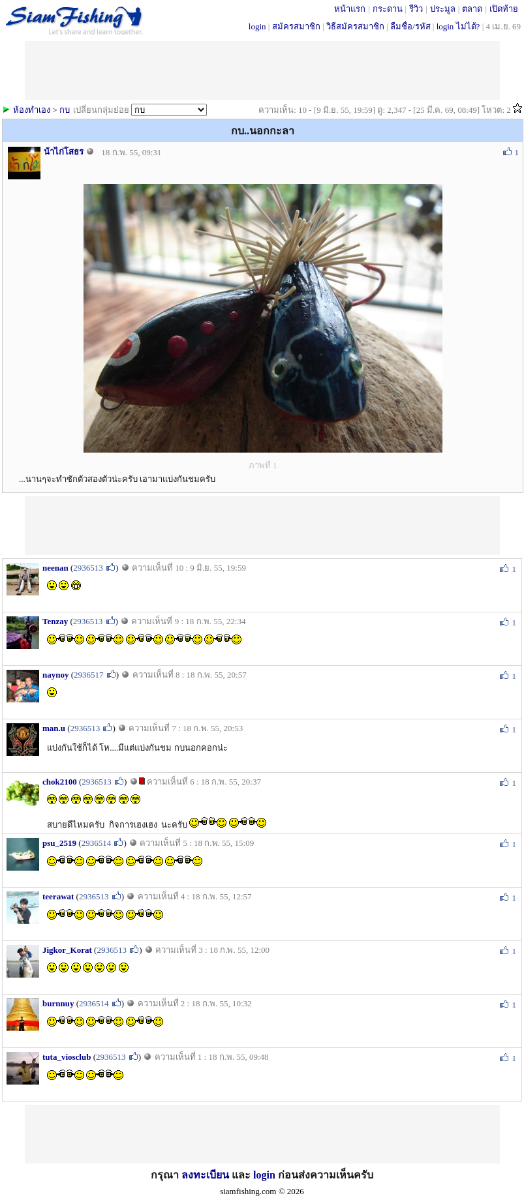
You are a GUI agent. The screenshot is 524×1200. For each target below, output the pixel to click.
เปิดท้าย (503, 9)
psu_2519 (59, 843)
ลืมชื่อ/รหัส (410, 26)
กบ (64, 110)
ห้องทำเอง (31, 110)
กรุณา (166, 1174)
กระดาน (388, 9)
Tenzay (55, 621)
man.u (53, 728)
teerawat (58, 896)
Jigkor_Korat (67, 950)
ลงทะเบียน (205, 1174)
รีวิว (416, 9)
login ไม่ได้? (458, 26)
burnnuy (58, 1003)
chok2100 (59, 782)
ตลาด (472, 9)
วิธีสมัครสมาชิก (355, 26)
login (257, 26)
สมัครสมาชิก (296, 26)
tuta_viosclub (66, 1057)
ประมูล (442, 9)
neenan (55, 568)
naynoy (55, 675)
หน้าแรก (349, 9)
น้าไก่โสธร (64, 152)
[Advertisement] (262, 525)
